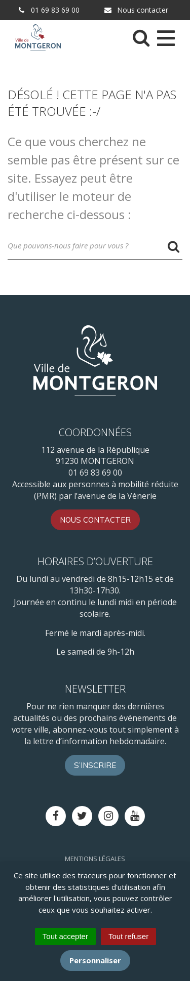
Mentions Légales (95, 858)
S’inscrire (95, 765)
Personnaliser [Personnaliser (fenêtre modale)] (95, 960)
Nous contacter (135, 10)
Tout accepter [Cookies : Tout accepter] (65, 936)
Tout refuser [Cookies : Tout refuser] (128, 936)
